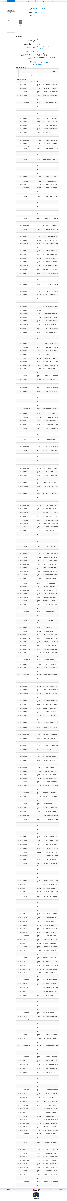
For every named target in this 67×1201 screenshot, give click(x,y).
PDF (8, 28)
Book (34, 15)
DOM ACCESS (11, 1)
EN (61, 6)
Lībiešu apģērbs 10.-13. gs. (39, 8)
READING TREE (6, 3)
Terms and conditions (54, 1189)
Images (9, 20)
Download (54, 73)
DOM (4, 1)
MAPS (33, 1)
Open (21, 25)
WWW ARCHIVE (40, 1)
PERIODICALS (25, 1)
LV (59, 6)
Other (9, 31)
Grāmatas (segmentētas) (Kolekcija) (41, 46)
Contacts (60, 1189)
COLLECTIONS (49, 1)
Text (33, 13)
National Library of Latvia (45, 1189)
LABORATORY (58, 1)
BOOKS (18, 1)
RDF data (35, 64)
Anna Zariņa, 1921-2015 (38, 12)
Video (9, 25)
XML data (40, 64)
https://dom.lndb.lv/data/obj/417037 (40, 62)
